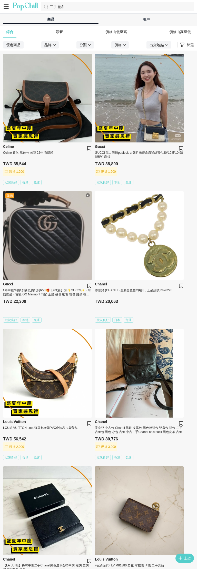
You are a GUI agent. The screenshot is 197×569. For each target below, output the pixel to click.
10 (136, 339)
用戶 (146, 19)
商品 (50, 19)
